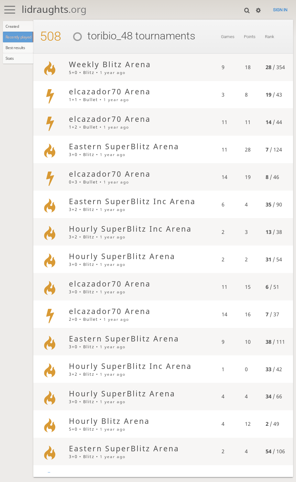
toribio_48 (109, 35)
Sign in (280, 9)
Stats (11, 62)
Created (14, 27)
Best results (17, 51)
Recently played (21, 39)
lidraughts (54, 9)
